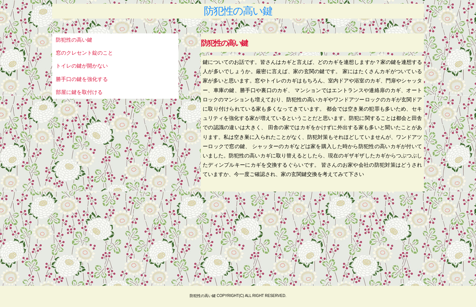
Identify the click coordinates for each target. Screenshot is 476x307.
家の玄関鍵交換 (299, 174)
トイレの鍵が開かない (82, 66)
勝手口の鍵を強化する (82, 79)
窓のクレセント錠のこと (84, 53)
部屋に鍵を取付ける (79, 92)
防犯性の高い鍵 (238, 11)
